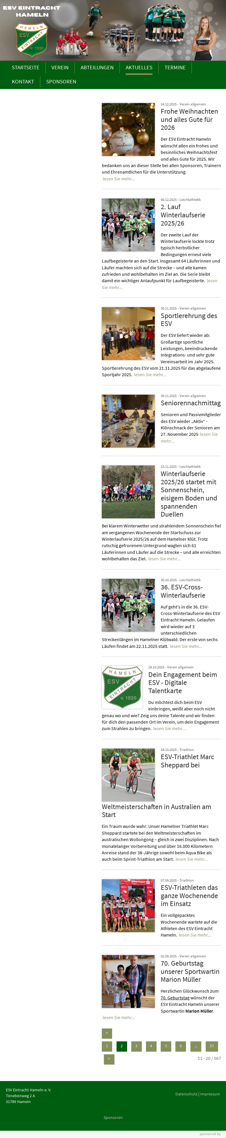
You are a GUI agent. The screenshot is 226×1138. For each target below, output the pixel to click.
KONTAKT (23, 81)
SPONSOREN (61, 81)
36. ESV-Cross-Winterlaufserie (183, 591)
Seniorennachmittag (191, 402)
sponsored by (210, 1133)
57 (212, 1045)
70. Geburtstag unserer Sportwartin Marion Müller (190, 971)
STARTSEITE (25, 67)
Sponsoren (113, 1117)
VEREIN (60, 67)
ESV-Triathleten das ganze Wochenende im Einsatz (189, 895)
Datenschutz (186, 1094)
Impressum (210, 1094)
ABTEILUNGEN (97, 67)
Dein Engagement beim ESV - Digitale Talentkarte (182, 682)
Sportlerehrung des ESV (189, 319)
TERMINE (175, 67)
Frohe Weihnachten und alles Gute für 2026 (189, 119)
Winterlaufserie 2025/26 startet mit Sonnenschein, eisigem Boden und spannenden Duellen (189, 494)
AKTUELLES (139, 67)
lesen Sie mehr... (119, 178)
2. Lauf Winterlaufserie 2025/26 (183, 214)
